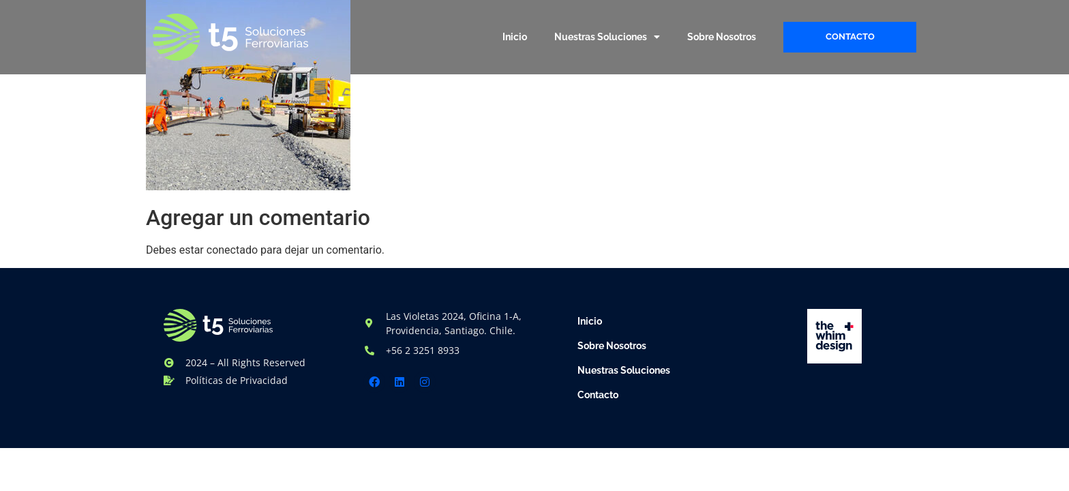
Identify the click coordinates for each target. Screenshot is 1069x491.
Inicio (514, 36)
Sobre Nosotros (721, 36)
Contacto (597, 394)
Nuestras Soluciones (607, 36)
